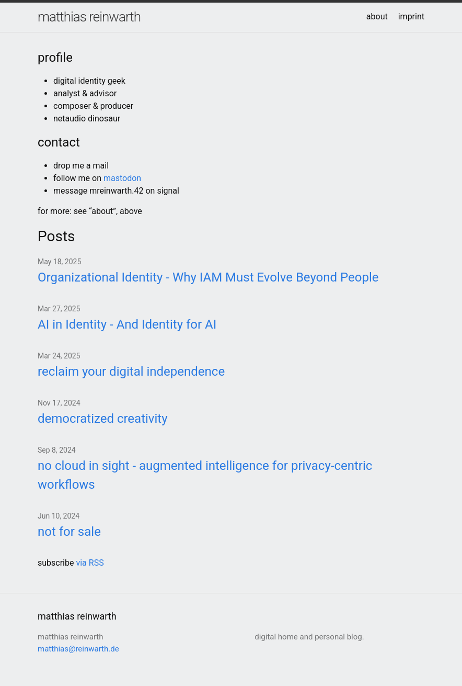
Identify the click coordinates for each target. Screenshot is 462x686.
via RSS (89, 563)
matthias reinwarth (89, 17)
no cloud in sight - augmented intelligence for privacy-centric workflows (205, 475)
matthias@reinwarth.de (78, 649)
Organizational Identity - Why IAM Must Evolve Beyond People (208, 277)
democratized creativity (103, 418)
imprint (411, 16)
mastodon (122, 178)
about (377, 16)
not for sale (69, 531)
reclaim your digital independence (131, 371)
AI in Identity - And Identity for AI (127, 324)
